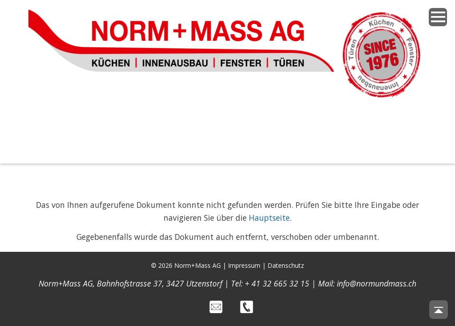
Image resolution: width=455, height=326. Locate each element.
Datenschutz (285, 265)
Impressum (244, 265)
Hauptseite (269, 217)
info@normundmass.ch (376, 283)
